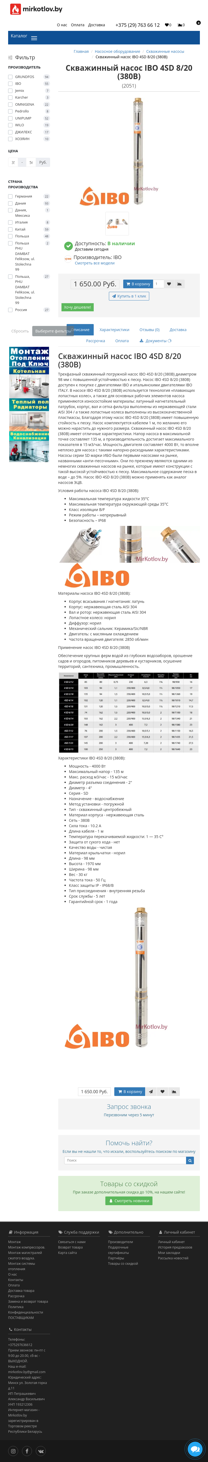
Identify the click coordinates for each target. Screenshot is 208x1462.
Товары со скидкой (123, 1263)
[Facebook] (28, 1450)
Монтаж (14, 1242)
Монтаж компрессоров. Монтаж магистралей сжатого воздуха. (26, 1252)
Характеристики (114, 329)
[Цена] (13, 162)
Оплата (77, 24)
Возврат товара (70, 1247)
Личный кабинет (171, 1242)
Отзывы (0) (149, 329)
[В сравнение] (179, 284)
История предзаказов (175, 1247)
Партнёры (116, 1258)
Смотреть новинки (129, 1200)
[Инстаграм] (14, 1450)
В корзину (138, 283)
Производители (120, 1242)
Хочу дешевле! (77, 307)
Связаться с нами (72, 1242)
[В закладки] (169, 284)
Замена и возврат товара (28, 1301)
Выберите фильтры (53, 331)
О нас (62, 24)
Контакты (15, 1279)
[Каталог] (35, 37)
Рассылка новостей (173, 1258)
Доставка (96, 24)
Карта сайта (67, 1252)
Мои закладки (169, 1252)
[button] (196, 24)
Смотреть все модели (95, 263)
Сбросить (20, 331)
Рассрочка (95, 340)
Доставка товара (21, 1290)
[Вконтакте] (42, 1450)
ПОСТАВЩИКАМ (21, 1317)
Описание (80, 329)
